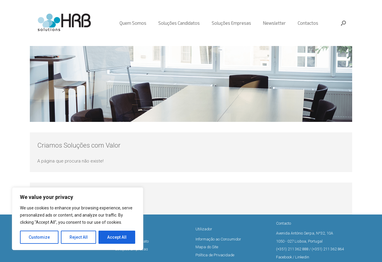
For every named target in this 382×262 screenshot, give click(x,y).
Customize (39, 237)
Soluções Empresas (231, 23)
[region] (77, 218)
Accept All (117, 237)
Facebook (284, 257)
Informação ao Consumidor (218, 239)
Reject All (79, 237)
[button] (343, 23)
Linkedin (302, 257)
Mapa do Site (206, 247)
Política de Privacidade (214, 255)
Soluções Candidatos (179, 23)
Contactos (308, 23)
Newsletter (274, 23)
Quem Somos (132, 23)
